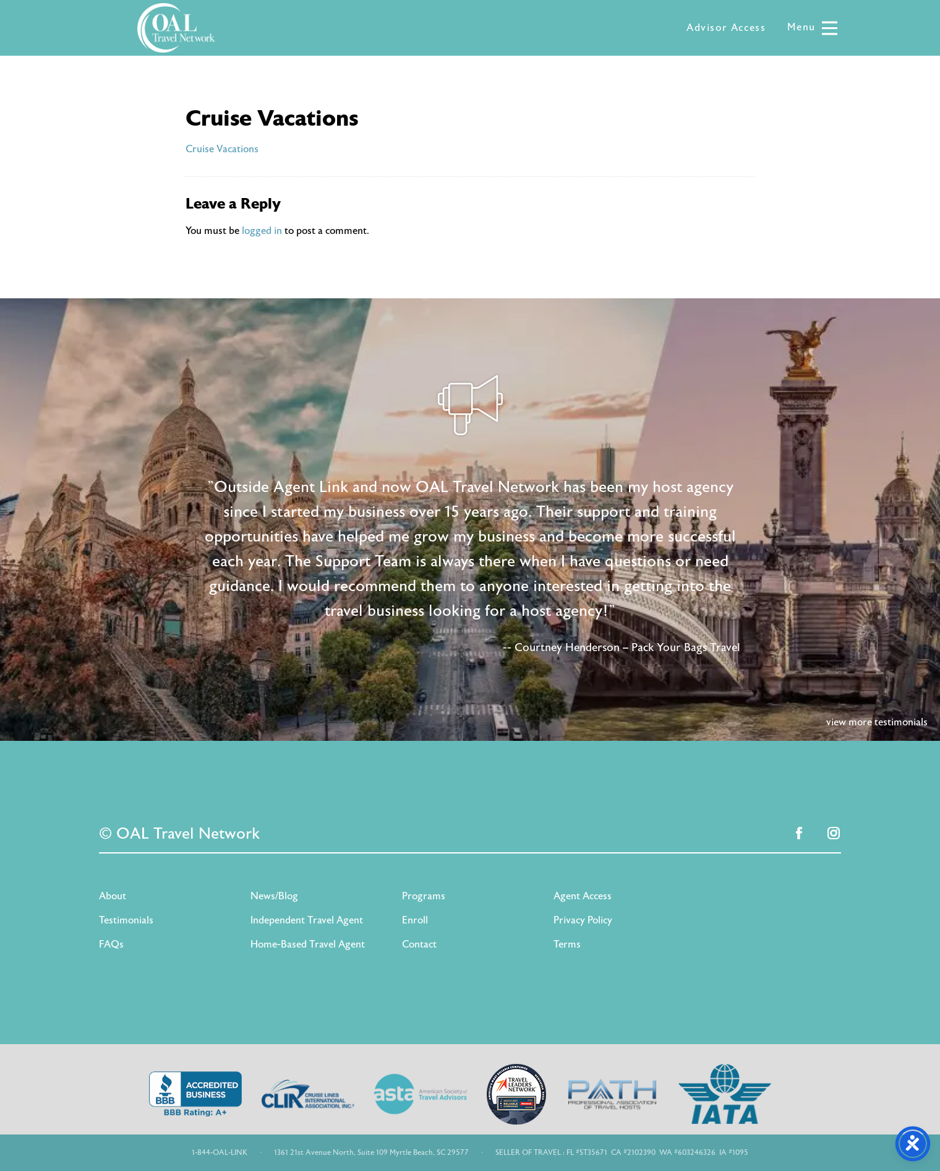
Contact (419, 944)
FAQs (111, 944)
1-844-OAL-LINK (219, 1152)
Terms (567, 944)
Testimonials (126, 920)
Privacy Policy (582, 920)
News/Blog (274, 896)
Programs (423, 896)
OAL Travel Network (176, 28)
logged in (262, 231)
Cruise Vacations (222, 149)
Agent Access (582, 896)
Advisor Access (726, 28)
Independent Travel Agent (306, 920)
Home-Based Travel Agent (307, 944)
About (112, 896)
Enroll (415, 920)
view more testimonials (877, 722)
